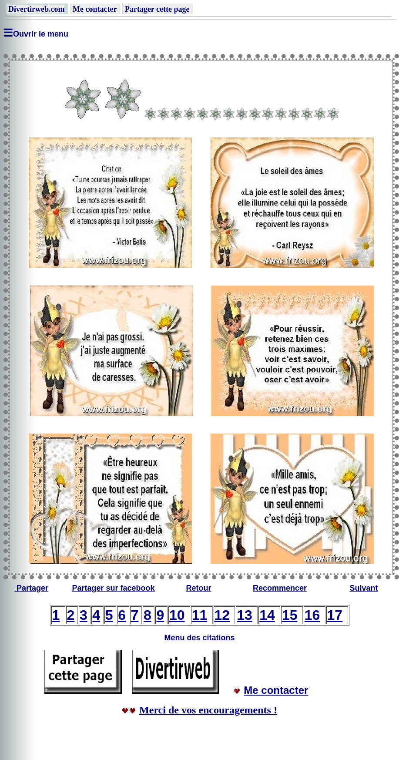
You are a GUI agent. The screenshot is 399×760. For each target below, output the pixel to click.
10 (177, 615)
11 (200, 615)
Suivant (363, 588)
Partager (32, 588)
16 (312, 615)
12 (222, 615)
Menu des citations (199, 637)
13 (244, 615)
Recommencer (280, 588)
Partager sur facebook (113, 588)
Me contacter (276, 690)
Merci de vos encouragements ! (208, 710)
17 (335, 615)
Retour (198, 588)
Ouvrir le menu (40, 34)
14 (267, 615)
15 (290, 615)
